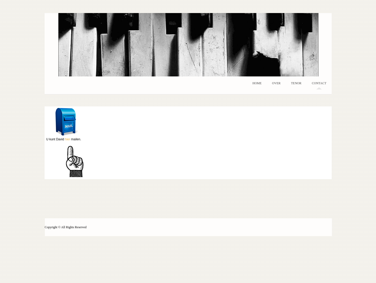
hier (67, 139)
